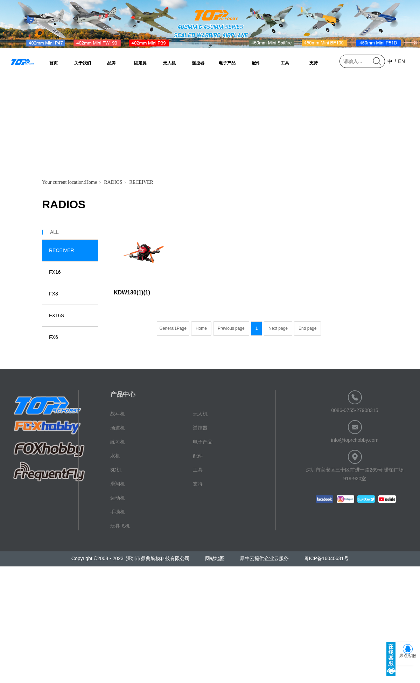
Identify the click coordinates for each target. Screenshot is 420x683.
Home (91, 182)
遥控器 (198, 63)
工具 (285, 63)
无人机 (169, 63)
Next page (278, 328)
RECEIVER (141, 182)
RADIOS (113, 182)
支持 (313, 63)
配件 (256, 63)
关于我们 (82, 63)
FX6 (53, 337)
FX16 (55, 272)
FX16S (56, 315)
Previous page (231, 328)
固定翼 (140, 63)
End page (307, 328)
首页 (53, 63)
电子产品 (227, 63)
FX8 (53, 294)
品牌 (111, 63)
